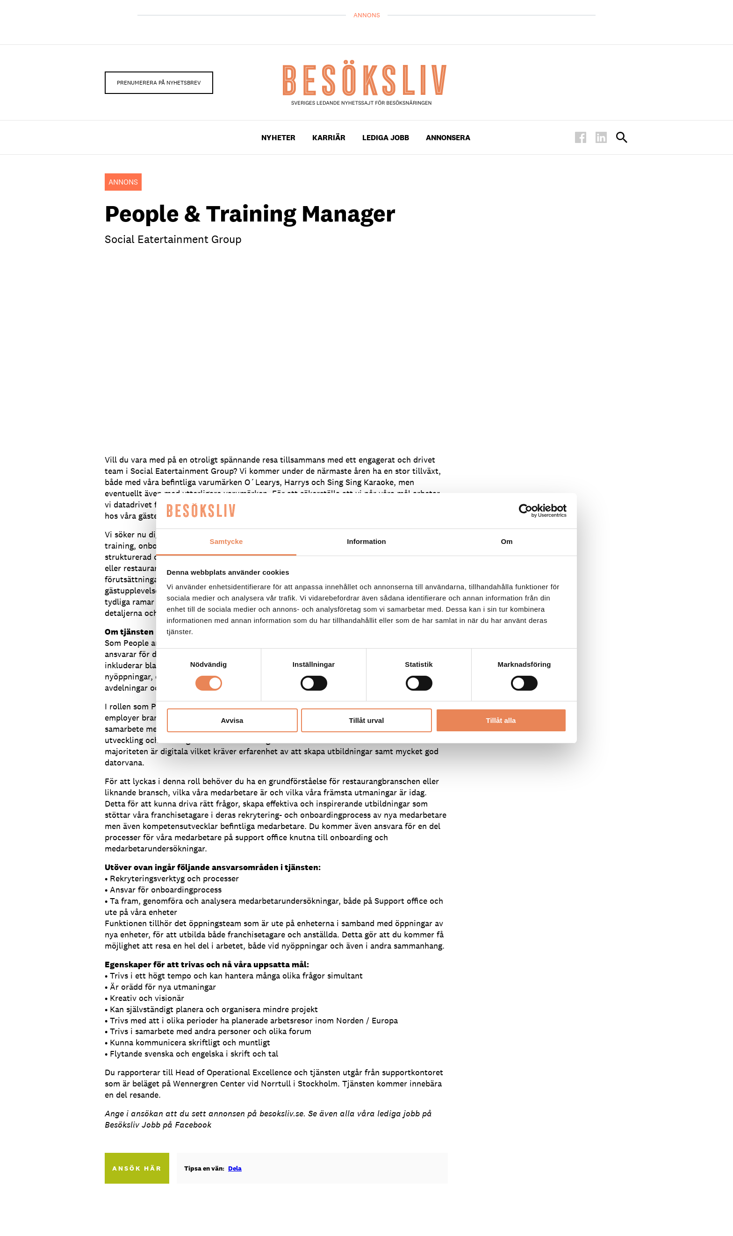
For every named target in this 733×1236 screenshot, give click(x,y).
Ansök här (137, 1168)
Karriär (328, 138)
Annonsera (448, 138)
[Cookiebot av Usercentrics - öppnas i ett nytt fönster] (526, 511)
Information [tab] (366, 541)
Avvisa (232, 720)
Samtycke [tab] (226, 541)
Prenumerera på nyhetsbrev (159, 82)
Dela (235, 1168)
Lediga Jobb (385, 138)
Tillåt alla (501, 720)
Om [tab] (506, 541)
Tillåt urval (366, 720)
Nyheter (278, 138)
